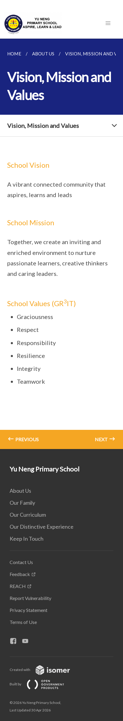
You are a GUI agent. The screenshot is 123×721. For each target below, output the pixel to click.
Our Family (22, 502)
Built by (42, 684)
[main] (61, 244)
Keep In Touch (27, 538)
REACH (18, 586)
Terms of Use (23, 622)
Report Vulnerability (30, 598)
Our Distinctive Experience (42, 526)
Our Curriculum (28, 514)
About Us (20, 490)
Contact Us (21, 562)
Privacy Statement (28, 610)
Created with (45, 669)
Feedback (20, 574)
